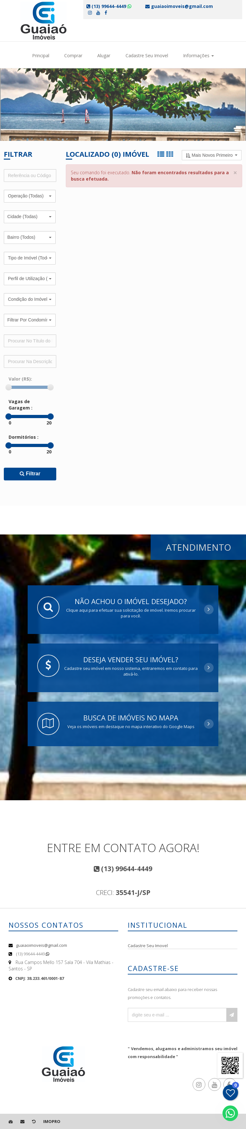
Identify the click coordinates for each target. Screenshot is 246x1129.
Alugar (103, 55)
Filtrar (30, 473)
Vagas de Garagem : (20, 404)
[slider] (8, 387)
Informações (198, 55)
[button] (30, 196)
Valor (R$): (20, 379)
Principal (40, 55)
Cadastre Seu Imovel (147, 55)
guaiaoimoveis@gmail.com (41, 945)
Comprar (73, 55)
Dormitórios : (23, 437)
